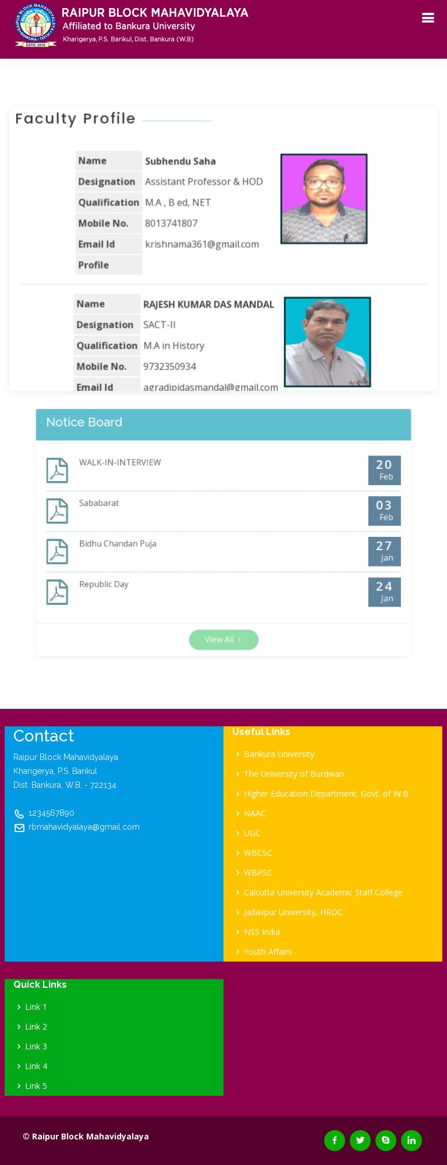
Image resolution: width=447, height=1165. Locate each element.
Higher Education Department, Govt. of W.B (326, 794)
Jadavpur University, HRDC (293, 912)
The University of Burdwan (294, 774)
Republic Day (129, 575)
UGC (252, 833)
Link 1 (36, 1007)
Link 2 (36, 1027)
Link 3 (36, 1046)
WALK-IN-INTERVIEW (142, 479)
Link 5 (36, 1086)
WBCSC (258, 853)
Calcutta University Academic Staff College (323, 892)
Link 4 (36, 1066)
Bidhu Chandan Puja (140, 543)
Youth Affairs (268, 952)
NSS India (262, 932)
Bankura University (279, 754)
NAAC (255, 813)
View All (223, 618)
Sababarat (125, 511)
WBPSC (258, 873)
